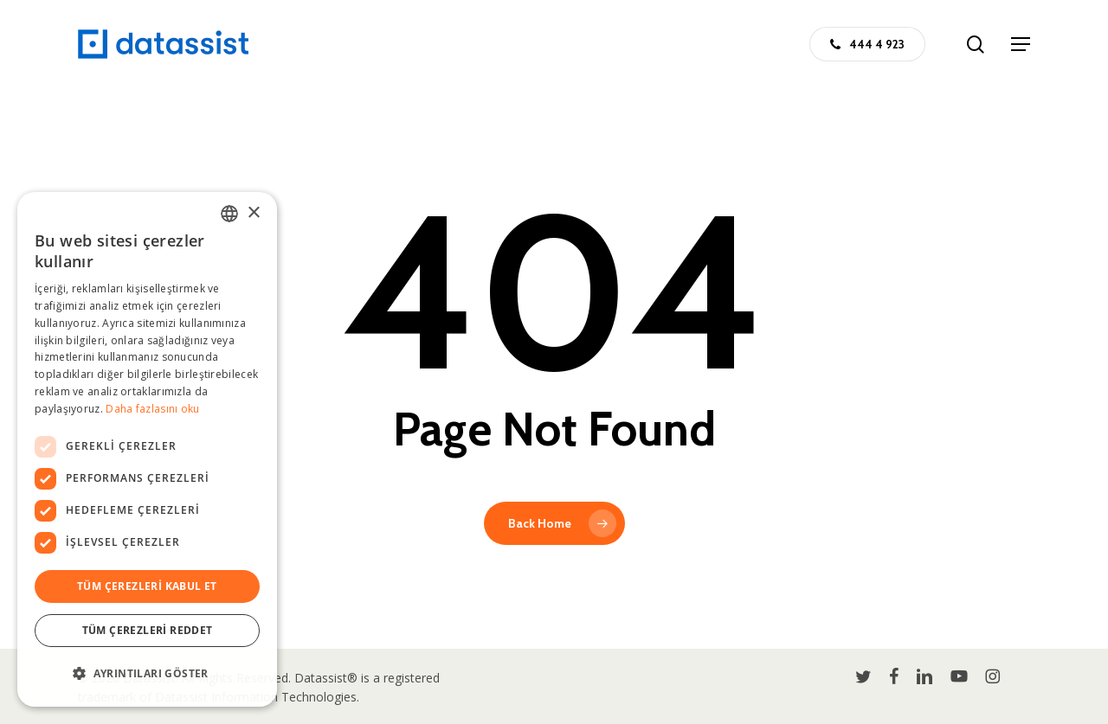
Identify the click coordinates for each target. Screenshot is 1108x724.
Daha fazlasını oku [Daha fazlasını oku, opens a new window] (152, 408)
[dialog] (147, 449)
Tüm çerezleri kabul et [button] (147, 586)
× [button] (253, 213)
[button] (1020, 44)
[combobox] (229, 213)
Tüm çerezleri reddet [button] (147, 630)
